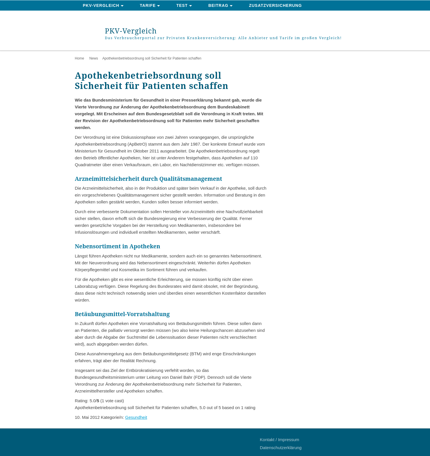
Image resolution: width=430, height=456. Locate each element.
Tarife (148, 5)
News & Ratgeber (104, 16)
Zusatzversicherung (275, 5)
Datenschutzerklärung (281, 447)
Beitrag (218, 5)
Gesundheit (136, 417)
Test (182, 5)
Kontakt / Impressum (279, 439)
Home (79, 58)
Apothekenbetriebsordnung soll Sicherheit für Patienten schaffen (151, 58)
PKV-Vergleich (101, 5)
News (93, 58)
